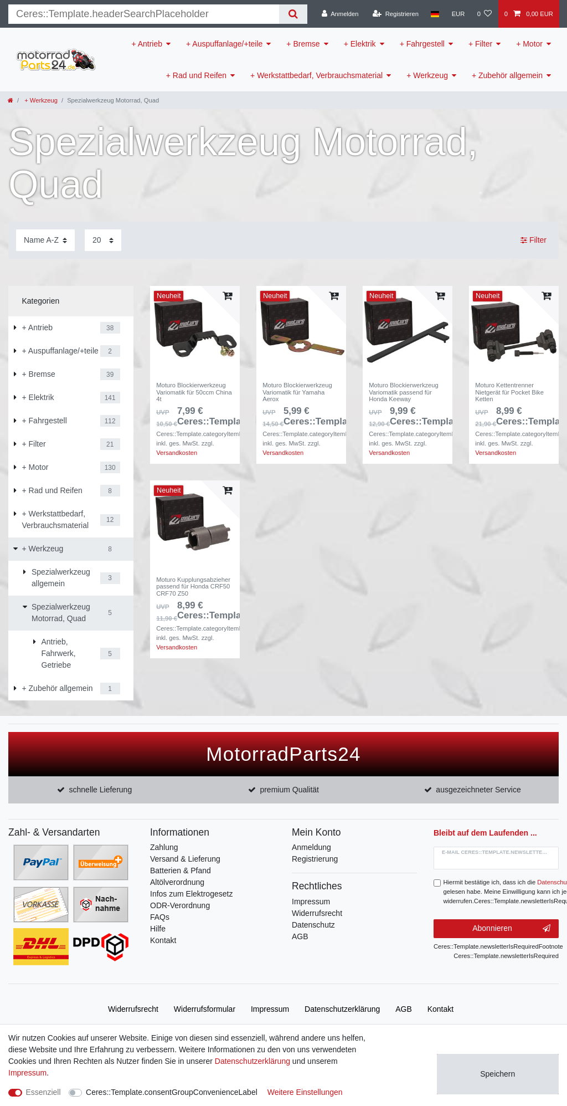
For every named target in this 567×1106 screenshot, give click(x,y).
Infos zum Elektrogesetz (191, 893)
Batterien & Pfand (180, 870)
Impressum (311, 901)
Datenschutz (313, 924)
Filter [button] (533, 240)
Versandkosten (176, 452)
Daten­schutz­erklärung (342, 1009)
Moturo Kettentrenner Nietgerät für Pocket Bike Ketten (509, 392)
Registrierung (315, 858)
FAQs (159, 917)
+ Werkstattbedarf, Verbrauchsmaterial (316, 75)
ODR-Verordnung (180, 905)
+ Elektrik (360, 43)
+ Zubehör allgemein (507, 75)
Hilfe (158, 928)
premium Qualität (289, 789)
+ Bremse (302, 43)
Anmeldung (311, 847)
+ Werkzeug (427, 75)
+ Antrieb (146, 43)
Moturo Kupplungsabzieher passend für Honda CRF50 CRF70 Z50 (193, 586)
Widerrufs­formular (204, 1009)
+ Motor (529, 43)
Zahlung (164, 847)
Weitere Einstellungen (305, 1092)
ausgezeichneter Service (478, 789)
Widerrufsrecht (317, 913)
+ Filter (480, 43)
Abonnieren (511, 929)
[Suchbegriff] (143, 14)
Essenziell (43, 1092)
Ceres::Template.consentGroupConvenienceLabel (171, 1092)
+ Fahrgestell (422, 43)
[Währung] (458, 14)
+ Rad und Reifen (196, 75)
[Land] (435, 14)
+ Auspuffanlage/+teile (224, 43)
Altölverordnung (177, 882)
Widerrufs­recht (133, 1009)
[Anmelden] (340, 14)
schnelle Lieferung (100, 789)
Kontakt (163, 940)
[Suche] (293, 14)
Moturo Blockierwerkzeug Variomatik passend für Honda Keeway (404, 392)
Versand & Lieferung (185, 858)
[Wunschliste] (484, 14)
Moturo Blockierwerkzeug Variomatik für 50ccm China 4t (194, 392)
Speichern (497, 1073)
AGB (300, 936)
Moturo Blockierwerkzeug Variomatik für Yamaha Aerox (297, 392)
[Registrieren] (396, 14)
